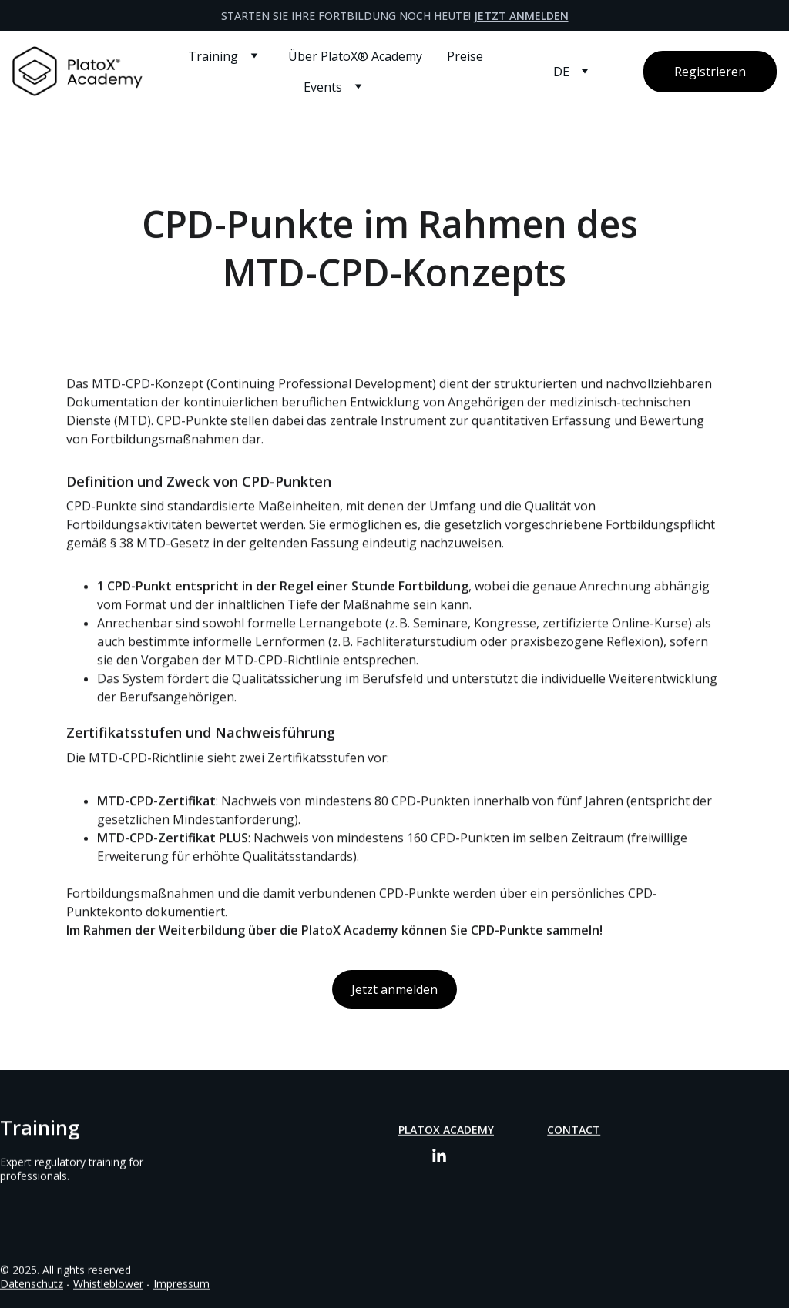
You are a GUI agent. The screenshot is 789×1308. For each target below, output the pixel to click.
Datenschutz (31, 1284)
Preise (465, 56)
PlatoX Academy (446, 1130)
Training (213, 56)
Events (323, 87)
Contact (573, 1130)
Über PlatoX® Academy (355, 56)
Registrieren (710, 71)
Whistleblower (108, 1284)
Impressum (181, 1284)
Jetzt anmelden (521, 15)
